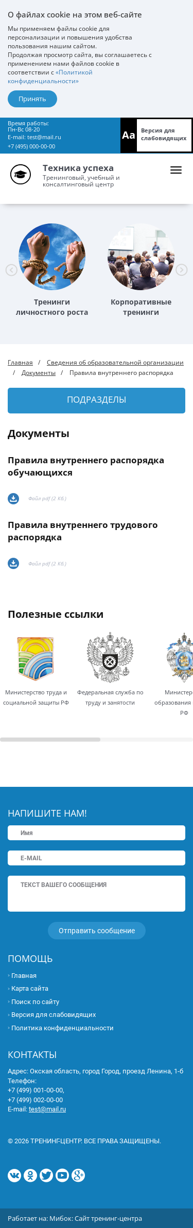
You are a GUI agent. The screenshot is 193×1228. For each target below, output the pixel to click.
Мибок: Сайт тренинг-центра (95, 1218)
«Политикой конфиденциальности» (50, 76)
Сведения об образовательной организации (115, 362)
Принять (32, 98)
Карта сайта (29, 988)
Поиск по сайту (35, 1002)
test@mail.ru (44, 137)
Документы (39, 372)
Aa (128, 135)
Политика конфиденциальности (62, 1028)
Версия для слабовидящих (163, 134)
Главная (20, 362)
